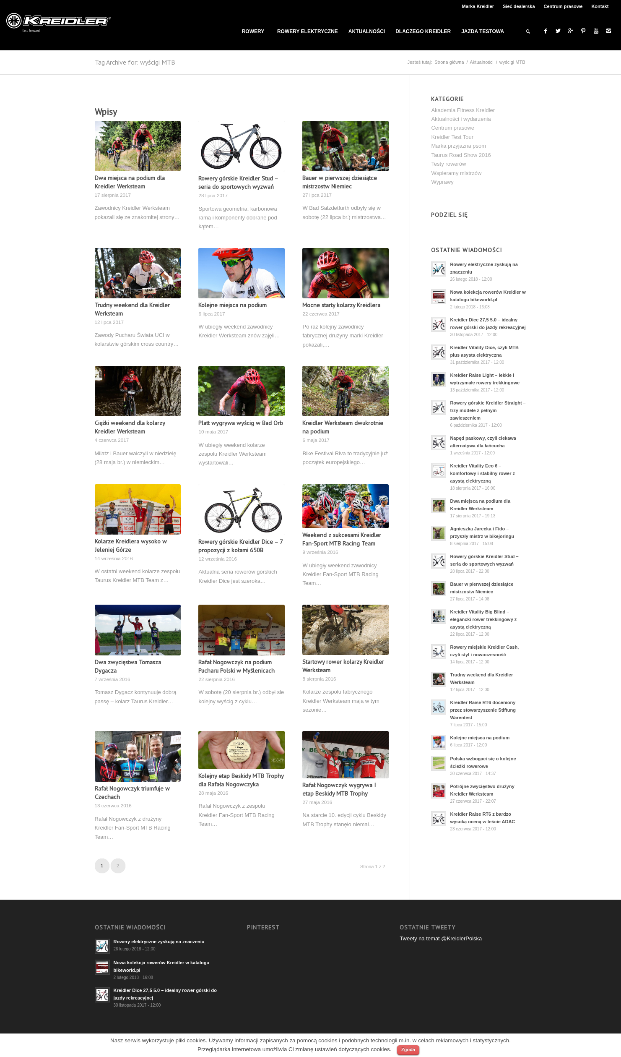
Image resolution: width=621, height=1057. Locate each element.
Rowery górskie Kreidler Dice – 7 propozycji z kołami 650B (240, 546)
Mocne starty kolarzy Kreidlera (341, 305)
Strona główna (449, 62)
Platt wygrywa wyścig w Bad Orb (240, 423)
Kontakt (599, 6)
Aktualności (482, 62)
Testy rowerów (448, 164)
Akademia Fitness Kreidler (463, 110)
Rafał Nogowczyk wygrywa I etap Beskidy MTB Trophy (339, 789)
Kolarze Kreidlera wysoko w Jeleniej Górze (131, 545)
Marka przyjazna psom (458, 146)
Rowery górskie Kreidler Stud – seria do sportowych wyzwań (238, 182)
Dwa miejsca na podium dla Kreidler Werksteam (130, 182)
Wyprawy (442, 182)
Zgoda (408, 1049)
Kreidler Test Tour (452, 137)
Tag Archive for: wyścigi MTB (135, 62)
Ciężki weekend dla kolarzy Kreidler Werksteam (130, 427)
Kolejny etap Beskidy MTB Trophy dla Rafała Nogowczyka (240, 780)
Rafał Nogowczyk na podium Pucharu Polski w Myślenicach (236, 666)
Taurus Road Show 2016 (461, 155)
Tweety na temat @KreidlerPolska (441, 938)
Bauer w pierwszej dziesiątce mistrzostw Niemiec (339, 182)
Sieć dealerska (519, 6)
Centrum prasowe (563, 6)
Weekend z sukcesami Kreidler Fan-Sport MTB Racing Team (341, 539)
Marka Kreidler (478, 6)
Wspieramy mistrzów (456, 173)
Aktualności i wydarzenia (461, 119)
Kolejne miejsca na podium (232, 305)
